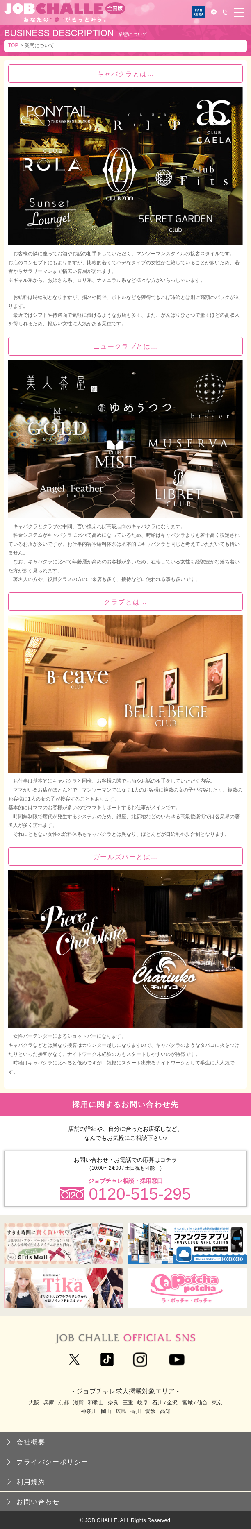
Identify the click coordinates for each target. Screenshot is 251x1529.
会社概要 (30, 1441)
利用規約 (30, 1482)
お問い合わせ (38, 1501)
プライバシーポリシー (52, 1462)
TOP (13, 45)
